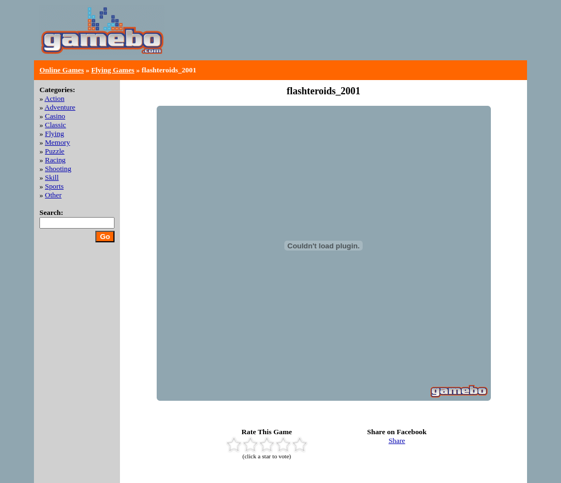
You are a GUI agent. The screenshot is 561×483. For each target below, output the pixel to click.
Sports (54, 186)
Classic (55, 125)
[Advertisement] (393, 38)
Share (396, 440)
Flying (54, 133)
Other (53, 195)
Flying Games (112, 70)
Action (54, 98)
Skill (52, 177)
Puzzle (55, 151)
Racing (55, 160)
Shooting (58, 168)
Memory (57, 142)
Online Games (61, 70)
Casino (55, 116)
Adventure (59, 107)
